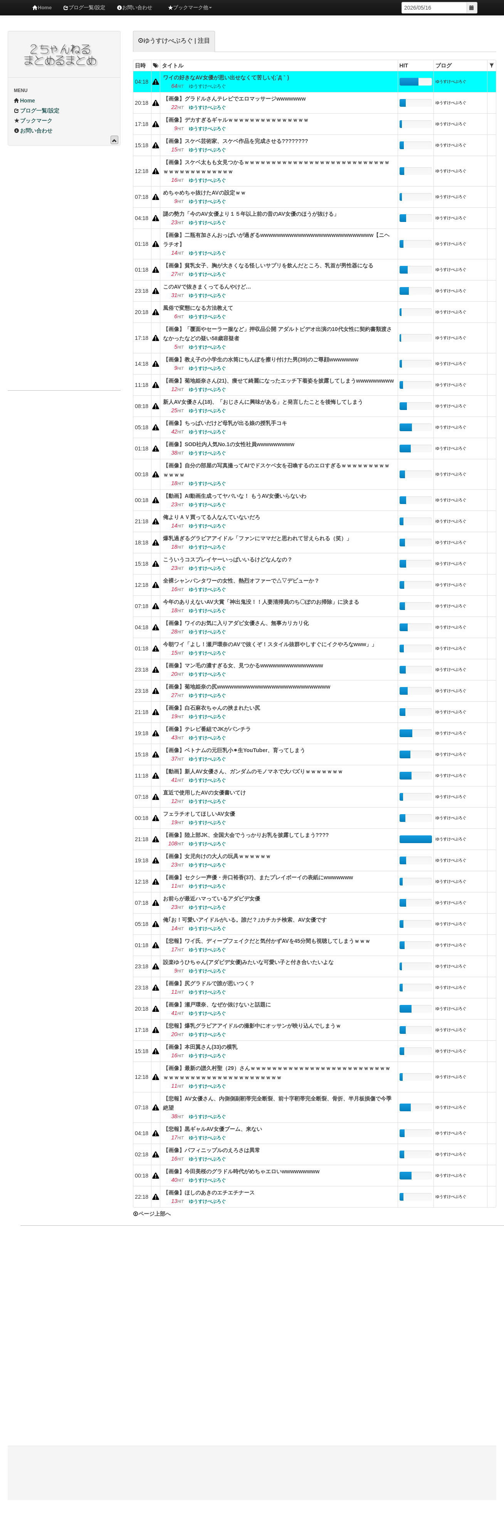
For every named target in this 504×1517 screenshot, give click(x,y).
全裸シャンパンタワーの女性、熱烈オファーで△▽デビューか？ (241, 581)
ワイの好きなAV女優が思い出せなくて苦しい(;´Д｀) (226, 77)
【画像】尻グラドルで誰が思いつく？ (209, 983)
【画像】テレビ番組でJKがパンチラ (207, 729)
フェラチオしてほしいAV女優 (199, 814)
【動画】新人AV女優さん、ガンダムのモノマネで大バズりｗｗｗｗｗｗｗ (253, 771)
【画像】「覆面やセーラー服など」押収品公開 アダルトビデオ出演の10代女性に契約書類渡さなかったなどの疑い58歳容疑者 (277, 333)
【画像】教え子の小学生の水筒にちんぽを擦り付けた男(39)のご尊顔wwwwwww (260, 359)
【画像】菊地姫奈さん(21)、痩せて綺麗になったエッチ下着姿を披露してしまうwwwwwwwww (278, 381)
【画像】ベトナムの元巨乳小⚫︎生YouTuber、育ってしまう (234, 750)
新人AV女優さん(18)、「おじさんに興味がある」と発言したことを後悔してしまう (263, 402)
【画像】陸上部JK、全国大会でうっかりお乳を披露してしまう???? (246, 835)
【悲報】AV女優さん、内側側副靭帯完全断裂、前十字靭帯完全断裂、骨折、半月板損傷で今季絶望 (277, 1103)
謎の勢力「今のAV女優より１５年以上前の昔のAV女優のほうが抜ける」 (251, 214)
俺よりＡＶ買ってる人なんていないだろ (211, 517)
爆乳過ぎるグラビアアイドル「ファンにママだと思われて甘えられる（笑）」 (257, 538)
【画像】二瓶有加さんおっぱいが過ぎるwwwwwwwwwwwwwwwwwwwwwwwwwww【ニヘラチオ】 (276, 239)
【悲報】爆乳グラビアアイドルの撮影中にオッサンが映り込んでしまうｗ (252, 1026)
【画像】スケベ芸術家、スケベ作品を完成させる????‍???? (235, 141)
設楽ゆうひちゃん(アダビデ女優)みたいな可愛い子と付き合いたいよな (248, 962)
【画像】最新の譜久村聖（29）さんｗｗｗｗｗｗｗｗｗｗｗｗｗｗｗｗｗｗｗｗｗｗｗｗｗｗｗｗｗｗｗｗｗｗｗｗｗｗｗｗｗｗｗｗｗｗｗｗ (276, 1072)
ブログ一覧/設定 (84, 7)
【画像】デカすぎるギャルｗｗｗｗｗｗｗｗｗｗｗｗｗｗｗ (236, 120)
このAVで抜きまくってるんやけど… (207, 287)
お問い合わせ (134, 7)
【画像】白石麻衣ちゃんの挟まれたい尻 (211, 708)
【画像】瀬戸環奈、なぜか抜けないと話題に (217, 1004)
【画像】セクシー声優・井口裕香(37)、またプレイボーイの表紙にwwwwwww (258, 877)
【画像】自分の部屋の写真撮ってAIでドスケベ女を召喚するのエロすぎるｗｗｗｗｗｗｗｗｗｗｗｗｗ (276, 470)
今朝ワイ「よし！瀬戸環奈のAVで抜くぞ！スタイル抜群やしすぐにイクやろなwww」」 (270, 644)
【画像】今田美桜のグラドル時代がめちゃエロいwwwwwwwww (241, 1171)
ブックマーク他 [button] (190, 7)
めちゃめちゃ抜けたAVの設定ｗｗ (204, 193)
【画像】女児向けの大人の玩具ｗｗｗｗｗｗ (217, 856)
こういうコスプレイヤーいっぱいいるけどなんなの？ (227, 559)
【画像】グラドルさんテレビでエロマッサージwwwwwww (234, 99)
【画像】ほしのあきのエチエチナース (209, 1192)
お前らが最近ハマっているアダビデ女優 (211, 898)
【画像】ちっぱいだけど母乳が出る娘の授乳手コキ (225, 423)
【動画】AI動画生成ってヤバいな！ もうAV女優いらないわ (234, 496)
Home (42, 7)
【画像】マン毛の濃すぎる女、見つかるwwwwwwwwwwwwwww (243, 665)
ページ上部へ (152, 1214)
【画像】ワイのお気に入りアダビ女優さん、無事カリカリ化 (236, 623)
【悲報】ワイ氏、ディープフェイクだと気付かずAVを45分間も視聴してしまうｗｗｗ (266, 941)
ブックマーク (33, 121)
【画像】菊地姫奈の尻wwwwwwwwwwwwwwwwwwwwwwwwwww (246, 687)
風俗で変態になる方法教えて (198, 308)
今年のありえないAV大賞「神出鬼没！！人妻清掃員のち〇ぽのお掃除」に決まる (261, 602)
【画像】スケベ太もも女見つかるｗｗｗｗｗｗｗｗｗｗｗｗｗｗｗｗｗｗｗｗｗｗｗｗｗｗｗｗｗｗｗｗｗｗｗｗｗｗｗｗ (276, 167)
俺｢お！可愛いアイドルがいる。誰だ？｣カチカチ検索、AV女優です (244, 920)
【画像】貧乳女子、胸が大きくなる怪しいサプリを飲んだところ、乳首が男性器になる (268, 265)
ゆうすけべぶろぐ (450, 81)
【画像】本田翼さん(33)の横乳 (200, 1047)
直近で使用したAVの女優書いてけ (204, 793)
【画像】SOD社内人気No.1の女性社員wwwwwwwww (228, 444)
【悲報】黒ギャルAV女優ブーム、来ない (212, 1129)
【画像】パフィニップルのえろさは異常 (211, 1150)
